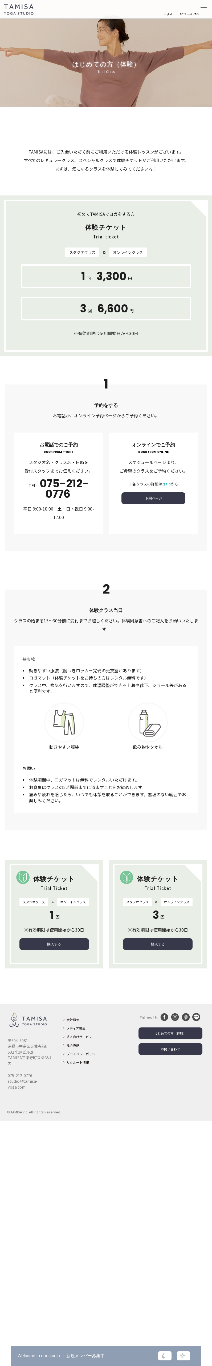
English (168, 15)
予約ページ (153, 743)
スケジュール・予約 (187, 15)
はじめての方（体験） (170, 1279)
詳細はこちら (138, 1356)
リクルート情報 (80, 1316)
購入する (54, 1189)
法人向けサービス (81, 1282)
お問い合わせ (170, 1296)
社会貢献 (74, 1290)
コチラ (166, 727)
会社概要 (74, 1264)
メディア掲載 (78, 1273)
